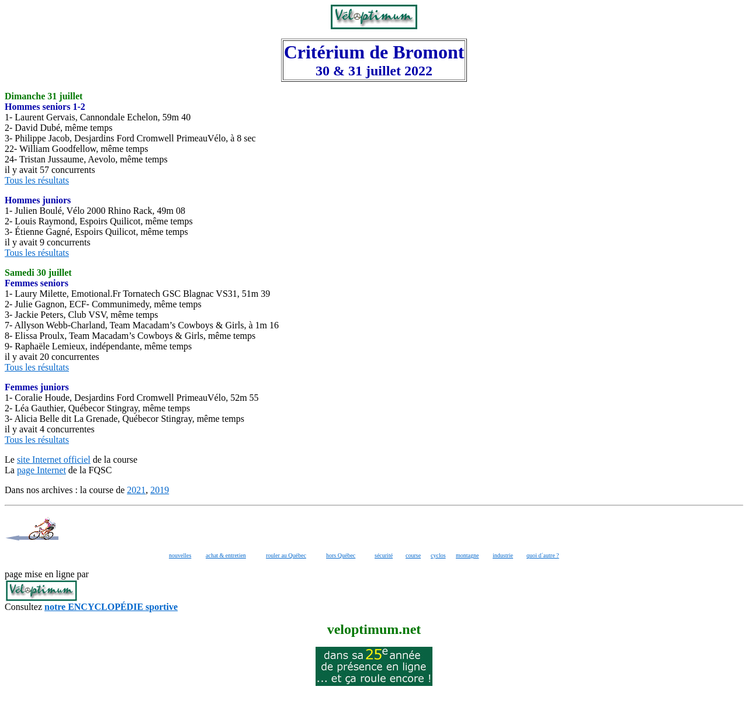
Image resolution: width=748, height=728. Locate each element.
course (413, 555)
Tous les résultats (37, 180)
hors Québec (340, 555)
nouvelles (180, 555)
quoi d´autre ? (543, 555)
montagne (467, 555)
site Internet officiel (54, 459)
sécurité (384, 555)
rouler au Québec (286, 555)
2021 (136, 490)
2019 (159, 490)
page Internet (41, 470)
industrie (503, 555)
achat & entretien (226, 555)
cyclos (438, 555)
